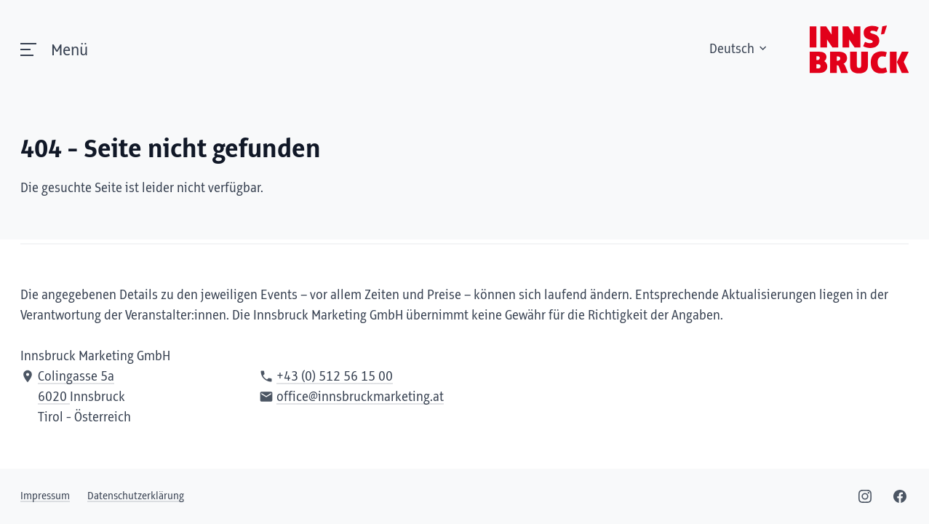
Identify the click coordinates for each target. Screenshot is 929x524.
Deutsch (739, 49)
